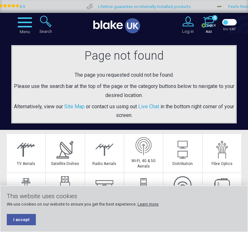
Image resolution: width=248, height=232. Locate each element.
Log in (188, 31)
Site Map (74, 106)
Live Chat (148, 106)
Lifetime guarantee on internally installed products (150, 6)
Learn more (148, 204)
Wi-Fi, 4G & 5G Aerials (143, 153)
